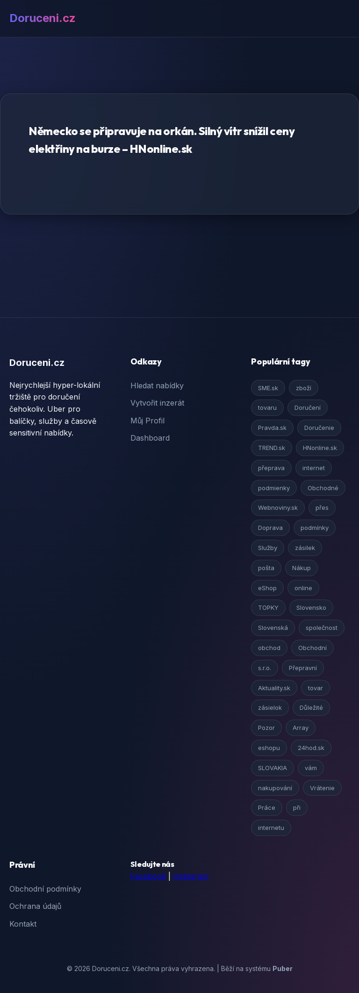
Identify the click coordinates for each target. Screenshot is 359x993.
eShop (267, 588)
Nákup (301, 568)
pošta (266, 568)
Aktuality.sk (274, 688)
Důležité (311, 707)
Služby (267, 547)
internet (313, 467)
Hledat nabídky (157, 385)
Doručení (307, 407)
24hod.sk (311, 747)
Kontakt (22, 924)
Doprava (270, 527)
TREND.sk (271, 447)
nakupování (275, 788)
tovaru (267, 407)
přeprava (271, 467)
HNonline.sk (320, 447)
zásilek (305, 547)
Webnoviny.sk (278, 507)
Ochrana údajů (35, 906)
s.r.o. (264, 668)
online (303, 588)
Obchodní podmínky (45, 888)
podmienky (274, 488)
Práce (266, 807)
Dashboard (150, 438)
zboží (303, 388)
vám (311, 768)
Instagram (190, 876)
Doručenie (319, 427)
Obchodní (312, 647)
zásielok (270, 707)
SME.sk (268, 388)
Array (301, 727)
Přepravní (303, 668)
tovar (315, 688)
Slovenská (273, 627)
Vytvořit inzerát (157, 402)
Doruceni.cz (42, 18)
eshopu (269, 747)
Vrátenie (322, 788)
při (297, 807)
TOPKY (268, 607)
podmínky (315, 527)
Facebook (148, 876)
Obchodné (323, 488)
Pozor (266, 727)
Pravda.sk (272, 427)
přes (322, 507)
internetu (271, 827)
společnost (321, 627)
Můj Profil (147, 420)
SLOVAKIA (272, 768)
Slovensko (311, 607)
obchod (269, 647)
